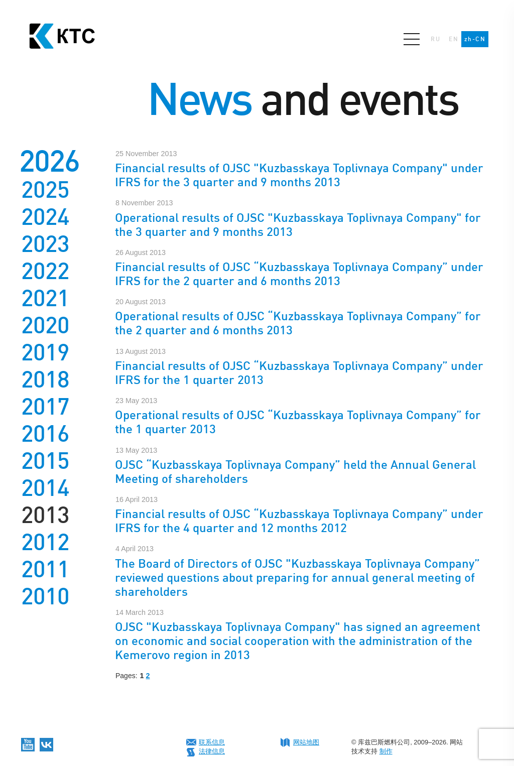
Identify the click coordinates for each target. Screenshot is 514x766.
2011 (45, 569)
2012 (45, 542)
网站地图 (306, 742)
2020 (45, 325)
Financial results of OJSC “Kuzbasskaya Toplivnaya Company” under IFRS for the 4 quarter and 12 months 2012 (299, 520)
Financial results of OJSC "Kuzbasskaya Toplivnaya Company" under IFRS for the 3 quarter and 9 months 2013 (299, 175)
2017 (45, 406)
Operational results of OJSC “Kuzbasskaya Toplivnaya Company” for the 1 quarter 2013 (298, 422)
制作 (386, 751)
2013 (45, 515)
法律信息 (212, 751)
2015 (45, 460)
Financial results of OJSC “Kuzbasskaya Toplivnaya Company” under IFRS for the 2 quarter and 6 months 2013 (299, 274)
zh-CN (474, 39)
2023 (45, 244)
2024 (45, 216)
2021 (45, 298)
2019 (45, 352)
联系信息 (212, 742)
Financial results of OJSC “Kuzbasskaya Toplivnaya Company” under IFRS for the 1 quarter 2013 (299, 372)
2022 (45, 271)
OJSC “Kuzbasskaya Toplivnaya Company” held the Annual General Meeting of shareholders (295, 471)
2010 (45, 596)
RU (435, 39)
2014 (45, 487)
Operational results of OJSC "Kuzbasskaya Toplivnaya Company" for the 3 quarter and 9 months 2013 (298, 224)
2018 (45, 379)
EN (453, 39)
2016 (45, 433)
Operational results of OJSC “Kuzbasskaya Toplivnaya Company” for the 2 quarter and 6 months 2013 (298, 323)
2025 (45, 189)
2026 (49, 161)
